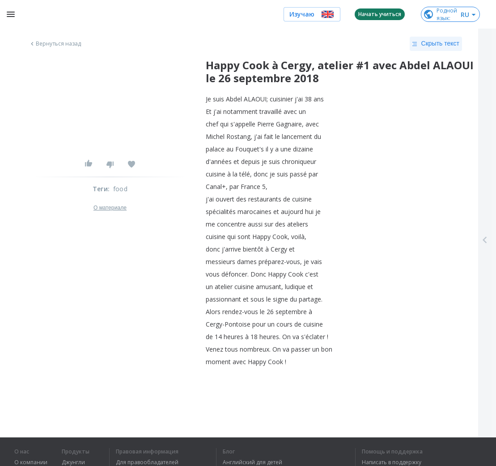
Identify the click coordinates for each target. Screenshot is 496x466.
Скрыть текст (435, 44)
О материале (110, 208)
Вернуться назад (55, 43)
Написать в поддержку (391, 462)
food (120, 189)
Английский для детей (252, 462)
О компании (30, 462)
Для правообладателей (147, 462)
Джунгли (73, 462)
